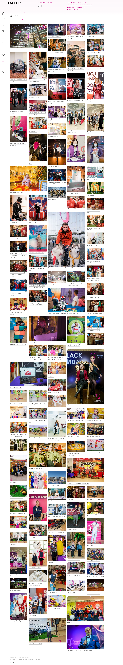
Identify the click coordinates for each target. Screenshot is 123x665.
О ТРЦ (68, 2)
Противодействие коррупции (75, 9)
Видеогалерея (26, 20)
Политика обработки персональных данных (28, 659)
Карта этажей (41, 2)
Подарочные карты (72, 5)
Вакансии (34, 20)
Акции (79, 2)
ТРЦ (11, 20)
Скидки (84, 2)
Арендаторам (70, 7)
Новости (73, 2)
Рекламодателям (80, 7)
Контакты (49, 2)
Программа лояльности (85, 5)
